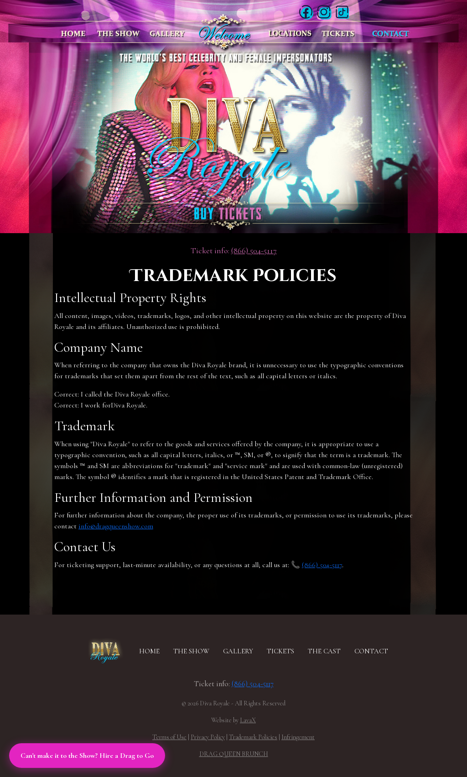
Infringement (298, 737)
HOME (149, 651)
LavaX (248, 720)
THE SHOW (191, 651)
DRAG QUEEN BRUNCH (233, 754)
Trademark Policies (253, 737)
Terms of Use (169, 737)
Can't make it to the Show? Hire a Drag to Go (87, 755)
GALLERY (238, 651)
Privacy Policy (208, 737)
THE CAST (324, 651)
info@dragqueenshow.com (115, 526)
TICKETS (280, 651)
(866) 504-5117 (254, 250)
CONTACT (371, 651)
